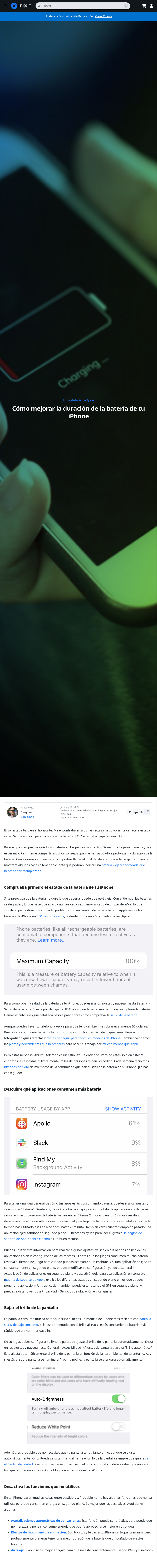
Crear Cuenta (103, 16)
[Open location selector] (135, 6)
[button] (5, 6)
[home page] (21, 6)
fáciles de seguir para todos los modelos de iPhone (83, 1038)
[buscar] (83, 5)
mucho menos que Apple (120, 1044)
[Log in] (151, 6)
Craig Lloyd (27, 812)
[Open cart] (143, 6)
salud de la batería (123, 1015)
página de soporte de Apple (25, 1279)
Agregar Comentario (72, 817)
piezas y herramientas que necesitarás (37, 1044)
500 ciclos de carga (50, 916)
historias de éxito (16, 1067)
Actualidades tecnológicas (78, 400)
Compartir (139, 811)
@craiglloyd (27, 816)
